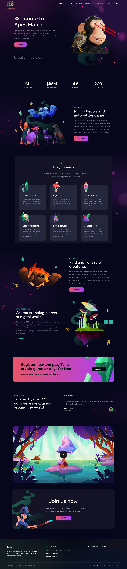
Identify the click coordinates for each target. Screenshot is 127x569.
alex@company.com (52, 556)
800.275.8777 (55, 553)
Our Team (99, 565)
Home (86, 565)
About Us (92, 565)
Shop (105, 565)
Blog (110, 565)
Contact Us (116, 565)
